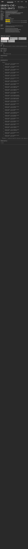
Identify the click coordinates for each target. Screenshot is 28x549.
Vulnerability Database (10, 1)
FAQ (18, 1)
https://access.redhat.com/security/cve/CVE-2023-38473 (12, 29)
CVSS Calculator (23, 20)
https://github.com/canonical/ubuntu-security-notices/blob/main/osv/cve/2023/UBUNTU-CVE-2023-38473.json (13, 12)
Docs (21, 1)
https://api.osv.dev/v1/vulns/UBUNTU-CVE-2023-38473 (12, 13)
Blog (15, 1)
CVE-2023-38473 (7, 14)
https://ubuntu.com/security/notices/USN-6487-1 (11, 30)
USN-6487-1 (7, 15)
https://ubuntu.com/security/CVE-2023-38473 (11, 28)
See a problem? (20, 6)
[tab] (5, 38)
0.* (2, 57)
